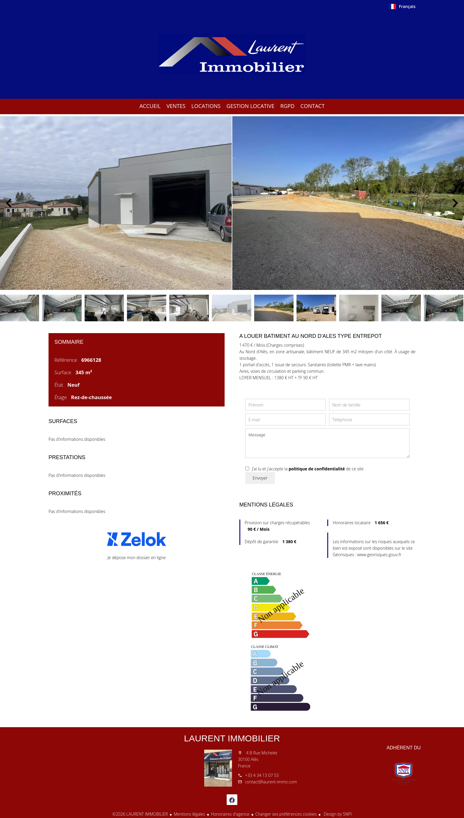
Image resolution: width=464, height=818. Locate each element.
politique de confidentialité (317, 469)
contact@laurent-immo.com (271, 782)
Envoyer (260, 478)
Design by (337, 814)
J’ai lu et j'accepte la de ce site (308, 469)
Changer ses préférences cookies (286, 814)
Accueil (232, 54)
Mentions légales (189, 814)
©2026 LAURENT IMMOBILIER (140, 814)
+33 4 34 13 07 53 (262, 775)
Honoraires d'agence (230, 814)
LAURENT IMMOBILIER (232, 738)
